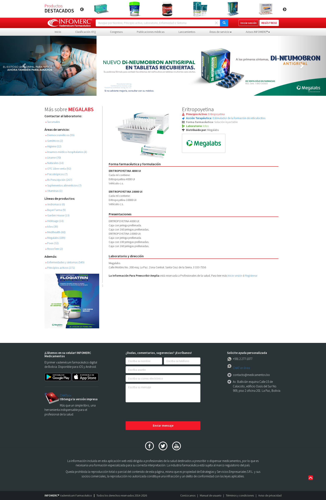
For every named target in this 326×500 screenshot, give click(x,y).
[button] (24, 66)
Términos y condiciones (240, 495)
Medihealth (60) (55, 232)
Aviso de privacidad (270, 495)
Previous (82, 9)
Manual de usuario (210, 495)
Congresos (116, 32)
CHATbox (65, 395)
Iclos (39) (51, 226)
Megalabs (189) (55, 238)
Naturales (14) (54, 163)
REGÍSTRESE (269, 23)
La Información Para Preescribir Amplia (134, 275)
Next (285, 9)
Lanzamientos (187, 32)
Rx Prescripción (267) (58, 180)
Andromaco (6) (55, 204)
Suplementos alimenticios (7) (63, 185)
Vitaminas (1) (53, 191)
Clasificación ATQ (85, 32)
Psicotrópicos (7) (56, 174)
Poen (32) (52, 243)
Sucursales (52, 122)
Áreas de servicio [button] (220, 32)
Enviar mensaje (163, 425)
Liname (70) (53, 157)
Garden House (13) (57, 215)
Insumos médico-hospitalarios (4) (66, 152)
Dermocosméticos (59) (59, 135)
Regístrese (251, 275)
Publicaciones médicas (150, 32)
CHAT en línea (241, 368)
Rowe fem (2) (54, 249)
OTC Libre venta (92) (58, 168)
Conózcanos (187, 495)
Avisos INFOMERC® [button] (258, 32)
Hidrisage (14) (54, 221)
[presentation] (157, 412)
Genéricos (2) (54, 141)
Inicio (58, 32)
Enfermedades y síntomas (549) (64, 262)
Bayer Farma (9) (55, 210)
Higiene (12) (53, 146)
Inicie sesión (235, 275)
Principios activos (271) (60, 268)
